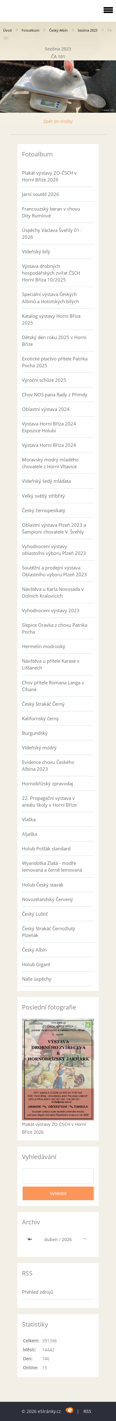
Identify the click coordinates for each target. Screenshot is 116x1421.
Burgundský (35, 733)
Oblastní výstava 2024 (46, 409)
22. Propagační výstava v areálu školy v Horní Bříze (49, 801)
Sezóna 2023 (87, 30)
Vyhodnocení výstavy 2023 (50, 610)
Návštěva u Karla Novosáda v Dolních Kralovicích (53, 592)
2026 (67, 1239)
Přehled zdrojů (37, 1292)
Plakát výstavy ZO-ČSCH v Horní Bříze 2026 (49, 176)
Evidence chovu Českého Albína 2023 (48, 765)
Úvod (7, 30)
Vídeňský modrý (39, 747)
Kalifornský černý (40, 718)
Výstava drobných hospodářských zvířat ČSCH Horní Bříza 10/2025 (51, 273)
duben (51, 1239)
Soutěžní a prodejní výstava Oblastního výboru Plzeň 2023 (54, 571)
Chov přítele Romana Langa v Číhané (53, 685)
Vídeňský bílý (36, 251)
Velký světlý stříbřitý (43, 496)
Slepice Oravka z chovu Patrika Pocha (54, 628)
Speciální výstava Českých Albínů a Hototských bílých (50, 297)
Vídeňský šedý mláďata (46, 481)
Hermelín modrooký (43, 646)
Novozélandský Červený (47, 899)
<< (30, 1239)
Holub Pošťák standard (46, 848)
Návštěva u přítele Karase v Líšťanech (50, 664)
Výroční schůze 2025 (44, 380)
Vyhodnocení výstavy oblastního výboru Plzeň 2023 (54, 549)
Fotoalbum (30, 30)
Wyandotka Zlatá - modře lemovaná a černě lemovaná (52, 866)
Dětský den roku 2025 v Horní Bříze (54, 340)
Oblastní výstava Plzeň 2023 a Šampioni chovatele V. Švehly (54, 528)
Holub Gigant (36, 964)
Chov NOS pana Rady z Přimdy (54, 394)
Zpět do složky (58, 121)
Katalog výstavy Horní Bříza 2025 (51, 319)
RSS (87, 1411)
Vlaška (29, 819)
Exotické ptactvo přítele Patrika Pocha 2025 (55, 361)
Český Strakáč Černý (43, 704)
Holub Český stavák (42, 885)
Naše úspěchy (36, 979)
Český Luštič (35, 914)
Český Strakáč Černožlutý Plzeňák (48, 931)
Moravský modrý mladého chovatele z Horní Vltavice (50, 462)
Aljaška (29, 834)
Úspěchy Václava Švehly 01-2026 (51, 233)
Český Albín (58, 30)
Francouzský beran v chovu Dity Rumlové (51, 212)
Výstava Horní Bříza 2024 (49, 445)
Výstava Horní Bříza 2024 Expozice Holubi (49, 427)
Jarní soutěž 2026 (40, 194)
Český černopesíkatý (43, 510)
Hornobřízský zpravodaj (47, 783)
